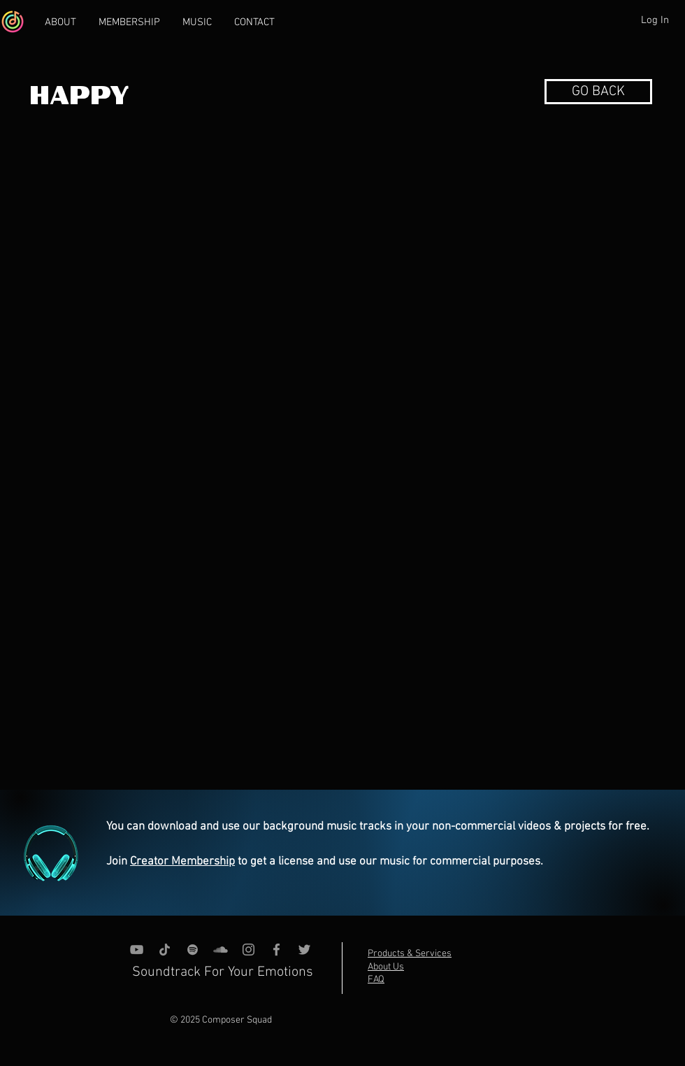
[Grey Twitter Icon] (304, 949)
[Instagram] (248, 949)
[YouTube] (137, 949)
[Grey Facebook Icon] (276, 949)
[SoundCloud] (220, 949)
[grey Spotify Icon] (193, 949)
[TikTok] (165, 949)
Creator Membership (182, 862)
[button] (598, 91)
